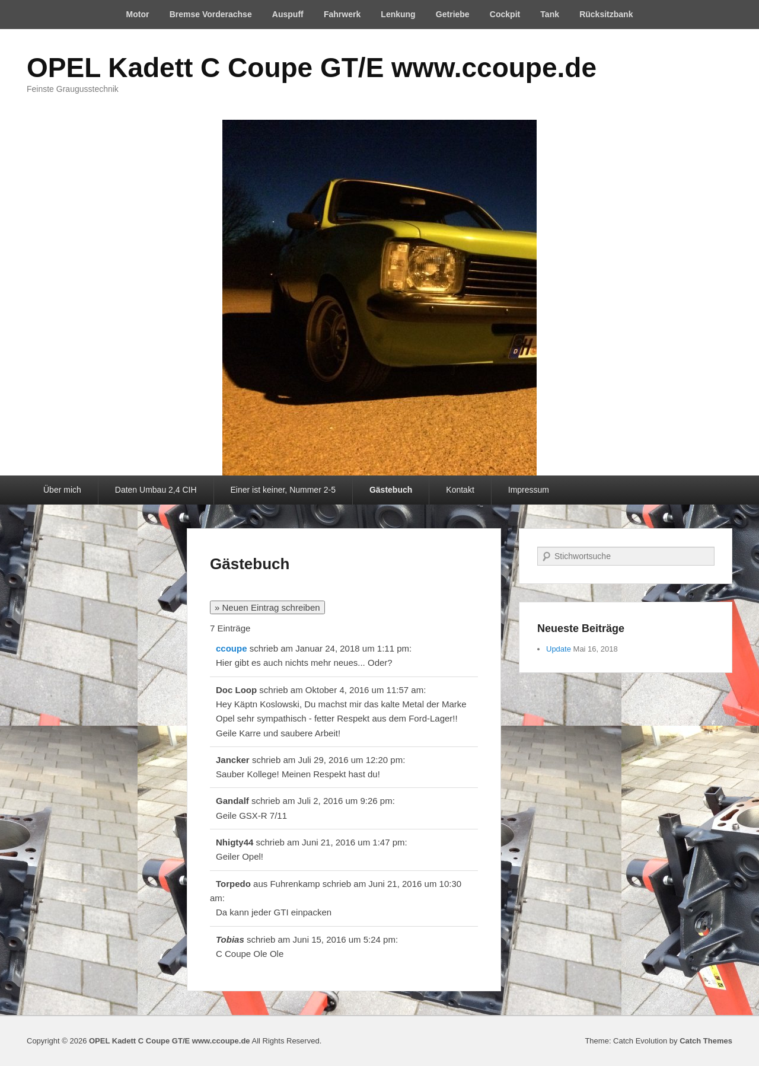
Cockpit (505, 14)
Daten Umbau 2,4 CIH (156, 489)
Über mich (62, 489)
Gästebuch (390, 489)
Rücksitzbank (606, 14)
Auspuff (288, 14)
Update (558, 648)
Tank (549, 14)
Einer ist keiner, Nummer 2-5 (283, 489)
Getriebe (453, 14)
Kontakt (460, 489)
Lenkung (398, 14)
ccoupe (231, 648)
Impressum (528, 489)
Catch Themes (706, 1040)
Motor (137, 14)
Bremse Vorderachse (211, 14)
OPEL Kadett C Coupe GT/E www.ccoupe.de (312, 67)
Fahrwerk (342, 14)
